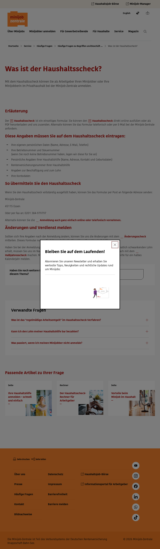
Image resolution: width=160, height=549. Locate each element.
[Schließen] (115, 245)
